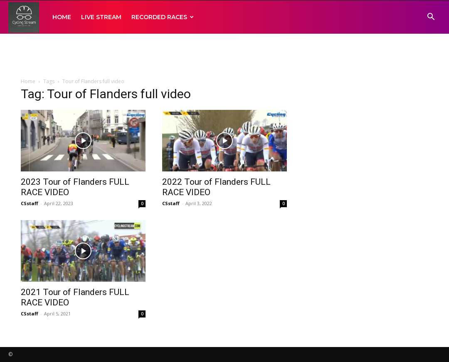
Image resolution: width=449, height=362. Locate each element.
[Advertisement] (224, 56)
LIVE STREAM (101, 17)
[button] (431, 18)
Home (28, 81)
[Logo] (23, 17)
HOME (61, 17)
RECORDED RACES (162, 17)
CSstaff (29, 203)
